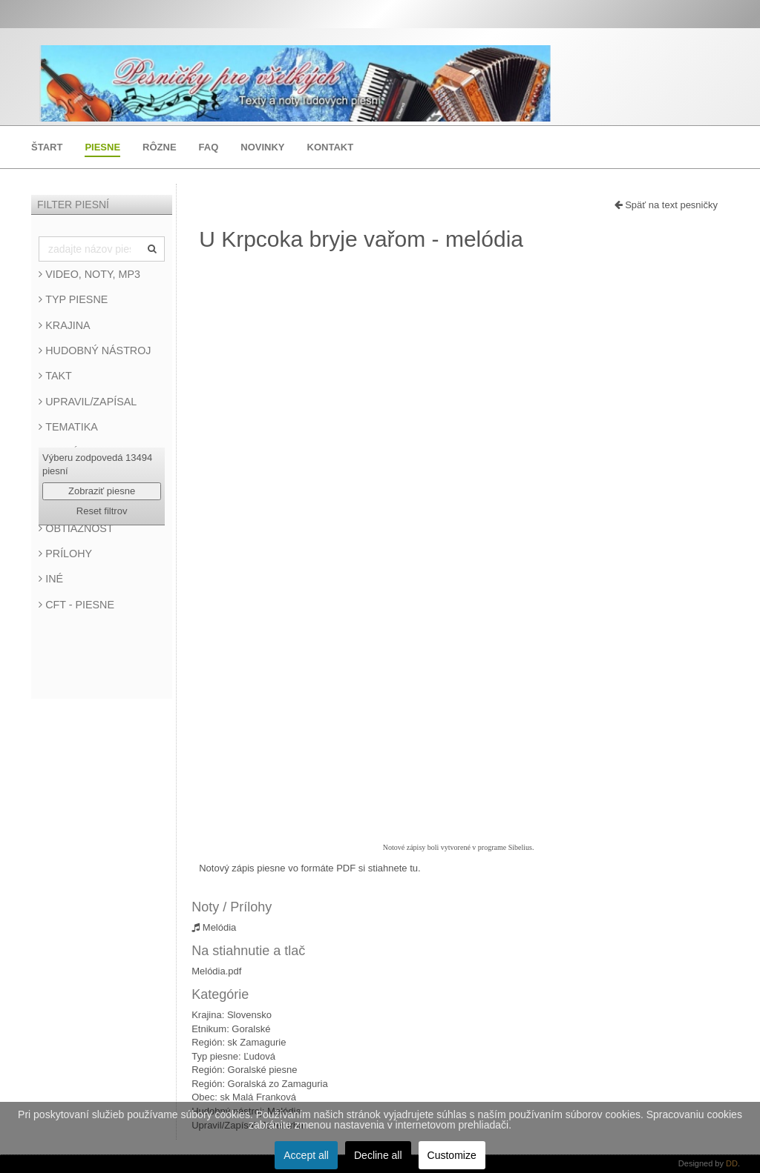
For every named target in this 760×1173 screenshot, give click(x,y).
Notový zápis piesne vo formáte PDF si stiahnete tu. (309, 868)
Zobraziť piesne (101, 490)
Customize (452, 1155)
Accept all (306, 1155)
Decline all (378, 1155)
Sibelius (520, 847)
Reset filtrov (102, 510)
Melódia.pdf (216, 971)
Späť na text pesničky (666, 204)
